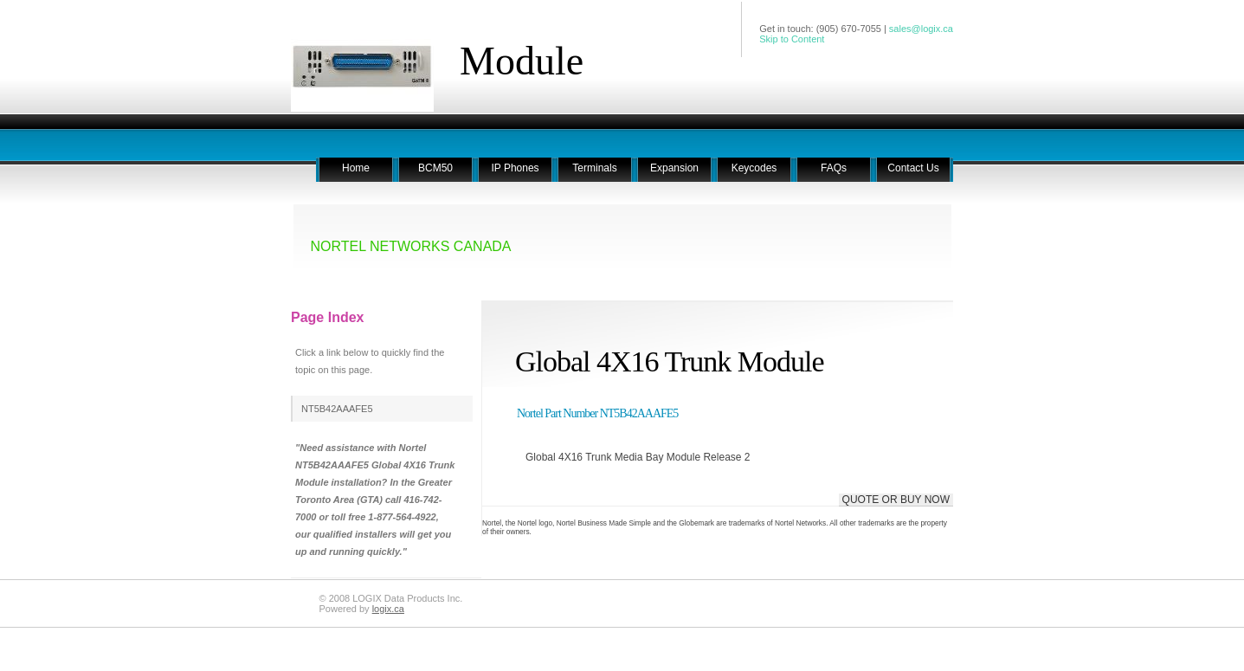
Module (521, 61)
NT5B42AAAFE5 (337, 408)
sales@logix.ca (921, 28)
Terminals (594, 168)
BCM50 (435, 168)
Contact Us (912, 168)
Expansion (674, 168)
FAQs (834, 168)
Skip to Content (791, 39)
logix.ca (388, 608)
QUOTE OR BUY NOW (896, 500)
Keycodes (754, 168)
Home (356, 168)
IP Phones (514, 168)
